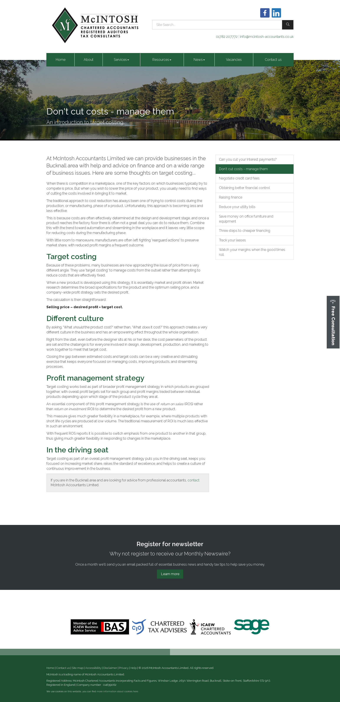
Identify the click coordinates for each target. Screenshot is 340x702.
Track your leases (232, 240)
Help (134, 668)
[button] (333, 322)
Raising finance (230, 197)
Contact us (273, 60)
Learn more (170, 574)
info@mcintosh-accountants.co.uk (267, 37)
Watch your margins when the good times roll (252, 252)
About (88, 60)
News (199, 60)
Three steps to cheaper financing (244, 231)
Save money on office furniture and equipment (246, 218)
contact (193, 480)
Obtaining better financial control (244, 188)
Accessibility (93, 668)
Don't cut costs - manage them (243, 169)
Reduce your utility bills (237, 207)
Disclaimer (110, 668)
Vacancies (234, 60)
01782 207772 (227, 37)
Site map (77, 668)
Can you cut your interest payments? (248, 159)
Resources (161, 60)
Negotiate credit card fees (239, 178)
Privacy (124, 668)
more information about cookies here (117, 691)
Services (121, 60)
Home (60, 60)
